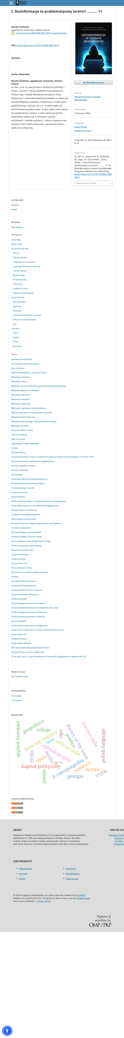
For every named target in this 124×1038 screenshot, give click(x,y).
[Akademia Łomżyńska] (21, 359)
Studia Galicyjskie (18, 621)
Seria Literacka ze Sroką (21, 567)
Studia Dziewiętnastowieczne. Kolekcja (28, 603)
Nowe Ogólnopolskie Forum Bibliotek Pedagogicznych (35, 505)
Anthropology (19, 301)
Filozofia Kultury (18, 452)
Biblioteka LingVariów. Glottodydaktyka (28, 408)
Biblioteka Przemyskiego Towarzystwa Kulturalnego (34, 421)
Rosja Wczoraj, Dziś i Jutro (22, 550)
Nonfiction (17, 346)
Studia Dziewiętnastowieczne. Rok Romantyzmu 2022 (34, 607)
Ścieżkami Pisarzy (19, 638)
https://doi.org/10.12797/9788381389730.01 (37, 45)
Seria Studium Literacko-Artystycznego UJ (29, 572)
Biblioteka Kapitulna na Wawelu (25, 390)
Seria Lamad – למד (19, 563)
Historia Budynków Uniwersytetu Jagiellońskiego (32, 461)
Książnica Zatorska (19, 492)
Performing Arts (20, 279)
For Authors (16, 700)
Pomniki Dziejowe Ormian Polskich (26, 532)
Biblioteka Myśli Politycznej (23, 417)
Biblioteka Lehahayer (20, 399)
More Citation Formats (86, 183)
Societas (15, 576)
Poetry (16, 333)
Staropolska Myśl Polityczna (23, 581)
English (15, 205)
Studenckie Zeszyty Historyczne (25, 594)
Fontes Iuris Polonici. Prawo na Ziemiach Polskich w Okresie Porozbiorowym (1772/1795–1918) (52, 456)
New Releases (17, 227)
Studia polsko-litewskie (21, 643)
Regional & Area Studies (23, 293)
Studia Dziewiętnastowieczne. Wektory (28, 616)
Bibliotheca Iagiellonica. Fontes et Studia (29, 372)
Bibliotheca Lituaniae (20, 377)
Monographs (25, 868)
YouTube (119, 841)
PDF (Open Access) (95, 82)
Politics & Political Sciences (24, 319)
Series (22, 878)
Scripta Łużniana (18, 559)
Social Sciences (17, 297)
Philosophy (18, 284)
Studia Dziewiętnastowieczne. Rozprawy (28, 612)
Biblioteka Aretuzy (19, 381)
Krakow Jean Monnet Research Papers (28, 483)
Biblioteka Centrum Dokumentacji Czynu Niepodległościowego (38, 386)
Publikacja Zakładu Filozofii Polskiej (26, 536)
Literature (15, 328)
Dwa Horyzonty (18, 439)
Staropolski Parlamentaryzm (23, 585)
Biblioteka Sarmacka (20, 425)
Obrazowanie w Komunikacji (23, 519)
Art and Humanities (19, 248)
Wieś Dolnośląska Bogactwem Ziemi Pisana (30, 647)
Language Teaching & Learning (26, 266)
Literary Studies (20, 270)
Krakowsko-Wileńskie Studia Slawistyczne (29, 479)
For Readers (16, 696)
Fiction (16, 341)
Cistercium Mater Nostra (22, 430)
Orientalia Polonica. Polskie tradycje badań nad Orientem (36, 523)
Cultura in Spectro (19, 434)
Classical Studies (20, 257)
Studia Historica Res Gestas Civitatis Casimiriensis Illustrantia (37, 630)
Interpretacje (17, 474)
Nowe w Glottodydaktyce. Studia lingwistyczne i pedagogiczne (38, 501)
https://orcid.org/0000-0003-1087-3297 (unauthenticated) (41, 33)
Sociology (17, 306)
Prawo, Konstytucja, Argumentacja (26, 545)
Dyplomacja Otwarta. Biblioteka (25, 443)
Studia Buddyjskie (19, 598)
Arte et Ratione (17, 368)
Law (14, 324)
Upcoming (16, 239)
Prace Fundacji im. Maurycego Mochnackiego (31, 541)
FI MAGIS (81, 895)
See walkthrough (19, 676)
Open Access (80, 126)
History (16, 253)
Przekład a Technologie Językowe (25, 514)
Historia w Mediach (19, 470)
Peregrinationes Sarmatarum (24, 510)
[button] (7, 1030)
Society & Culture (82, 130)
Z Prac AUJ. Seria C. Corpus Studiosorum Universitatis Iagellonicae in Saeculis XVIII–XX (48, 656)
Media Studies (19, 275)
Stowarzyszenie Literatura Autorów (26, 590)
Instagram (119, 844)
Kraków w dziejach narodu (22, 488)
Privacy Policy (43, 901)
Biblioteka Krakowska (20, 394)
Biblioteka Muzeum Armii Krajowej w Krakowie (31, 412)
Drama (16, 337)
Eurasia (14, 448)
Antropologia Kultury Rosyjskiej (25, 363)
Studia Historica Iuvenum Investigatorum (29, 625)
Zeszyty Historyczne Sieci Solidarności (27, 652)
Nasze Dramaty (18, 496)
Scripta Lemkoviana (20, 554)
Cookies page (83, 898)
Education (17, 310)
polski (14, 209)
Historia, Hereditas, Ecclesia (23, 465)
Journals (23, 873)
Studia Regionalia (19, 634)
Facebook (118, 838)
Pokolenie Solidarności (21, 527)
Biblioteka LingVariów (20, 403)
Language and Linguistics (24, 261)
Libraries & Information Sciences (27, 315)
